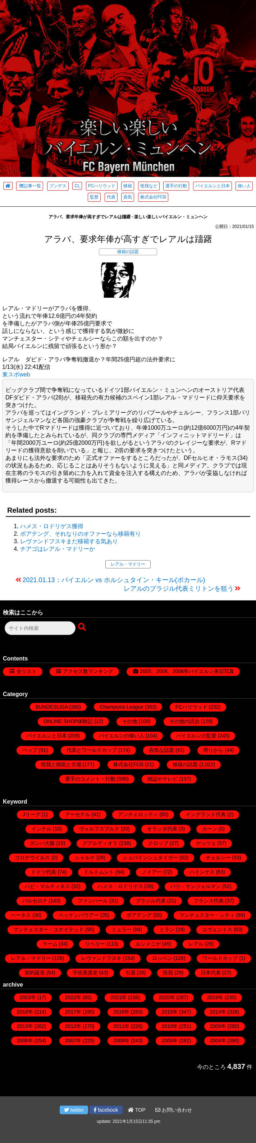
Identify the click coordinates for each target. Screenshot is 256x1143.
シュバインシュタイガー (150, 857)
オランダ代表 (162, 829)
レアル (196, 944)
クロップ (158, 843)
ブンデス (58, 185)
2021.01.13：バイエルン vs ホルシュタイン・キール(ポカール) (114, 580)
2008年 (25, 1040)
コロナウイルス (32, 857)
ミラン (166, 929)
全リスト (27, 671)
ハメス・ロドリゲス (120, 886)
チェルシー (218, 857)
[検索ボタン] (82, 627)
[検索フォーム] (40, 628)
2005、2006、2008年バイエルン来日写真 (187, 671)
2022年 (73, 997)
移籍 (127, 185)
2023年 (28, 997)
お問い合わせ (173, 1110)
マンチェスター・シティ (207, 915)
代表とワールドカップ (92, 750)
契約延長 (35, 972)
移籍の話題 (128, 251)
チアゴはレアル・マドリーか (57, 549)
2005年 (169, 1040)
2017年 (73, 1012)
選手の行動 (176, 185)
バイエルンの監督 (196, 736)
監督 (94, 197)
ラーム (50, 944)
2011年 (121, 1026)
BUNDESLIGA (52, 707)
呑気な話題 (161, 750)
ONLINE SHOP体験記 (68, 721)
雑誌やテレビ (162, 779)
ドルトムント (99, 872)
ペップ (29, 750)
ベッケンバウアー (79, 915)
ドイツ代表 (43, 872)
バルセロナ (34, 901)
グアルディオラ (100, 843)
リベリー (95, 944)
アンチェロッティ (138, 814)
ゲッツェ (206, 843)
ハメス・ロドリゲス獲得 (51, 526)
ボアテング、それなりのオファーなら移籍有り (80, 534)
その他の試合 (184, 721)
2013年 (25, 1026)
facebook (106, 1110)
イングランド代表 (206, 814)
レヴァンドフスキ (101, 958)
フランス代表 (208, 901)
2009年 (218, 1026)
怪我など (148, 185)
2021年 (118, 997)
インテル (41, 829)
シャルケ (85, 857)
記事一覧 (29, 185)
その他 (129, 721)
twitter (74, 1110)
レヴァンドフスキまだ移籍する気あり (69, 541)
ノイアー (152, 872)
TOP (136, 1110)
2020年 (167, 997)
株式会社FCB (153, 197)
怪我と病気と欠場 (61, 764)
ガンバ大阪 (42, 843)
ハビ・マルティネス (47, 886)
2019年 (215, 997)
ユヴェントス (217, 929)
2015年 (169, 1012)
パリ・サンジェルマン (195, 886)
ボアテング (139, 915)
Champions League (121, 707)
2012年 (73, 1026)
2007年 (73, 1040)
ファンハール (93, 901)
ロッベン (162, 958)
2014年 (218, 1012)
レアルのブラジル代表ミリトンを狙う (179, 588)
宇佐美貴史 (85, 972)
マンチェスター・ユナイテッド (48, 929)
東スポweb (16, 374)
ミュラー (121, 929)
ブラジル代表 (151, 901)
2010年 (169, 1026)
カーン (209, 829)
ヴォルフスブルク (99, 829)
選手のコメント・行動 (90, 779)
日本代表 (211, 972)
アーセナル (77, 814)
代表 (111, 197)
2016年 (121, 1012)
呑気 (127, 197)
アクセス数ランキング (88, 671)
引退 (130, 972)
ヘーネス (21, 915)
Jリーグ (31, 814)
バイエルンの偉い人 (121, 736)
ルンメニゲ (148, 944)
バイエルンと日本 (212, 185)
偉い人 (244, 185)
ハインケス (202, 872)
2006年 (121, 1040)
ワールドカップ (220, 958)
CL (77, 185)
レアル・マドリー (128, 564)
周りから (213, 750)
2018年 (25, 1012)
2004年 (218, 1040)
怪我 (168, 972)
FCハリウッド (101, 185)
